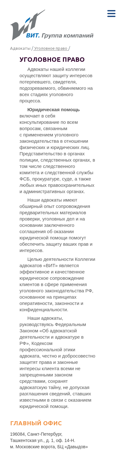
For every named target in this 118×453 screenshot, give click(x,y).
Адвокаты (20, 48)
